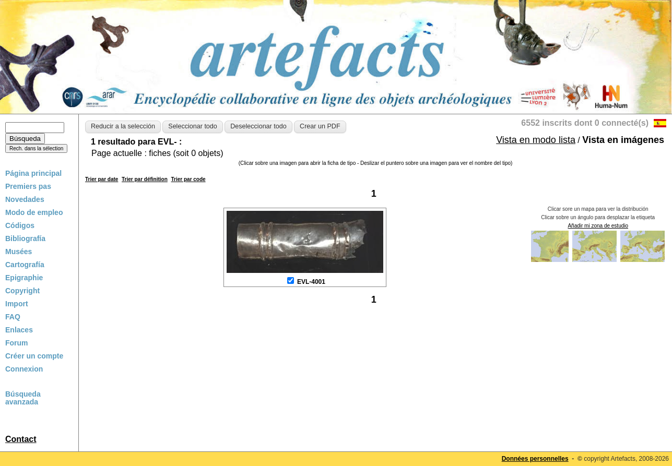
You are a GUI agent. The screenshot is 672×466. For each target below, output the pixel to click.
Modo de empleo (34, 212)
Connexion (24, 369)
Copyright (22, 290)
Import (16, 304)
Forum (16, 343)
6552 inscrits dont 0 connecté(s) (585, 122)
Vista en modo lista (535, 140)
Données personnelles (535, 458)
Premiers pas (28, 186)
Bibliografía (25, 238)
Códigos (19, 225)
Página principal (33, 173)
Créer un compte (34, 356)
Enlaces (19, 330)
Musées (18, 251)
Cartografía (24, 264)
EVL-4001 (311, 281)
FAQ (12, 317)
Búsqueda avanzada (23, 398)
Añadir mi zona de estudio (598, 226)
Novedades (24, 199)
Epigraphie (24, 277)
